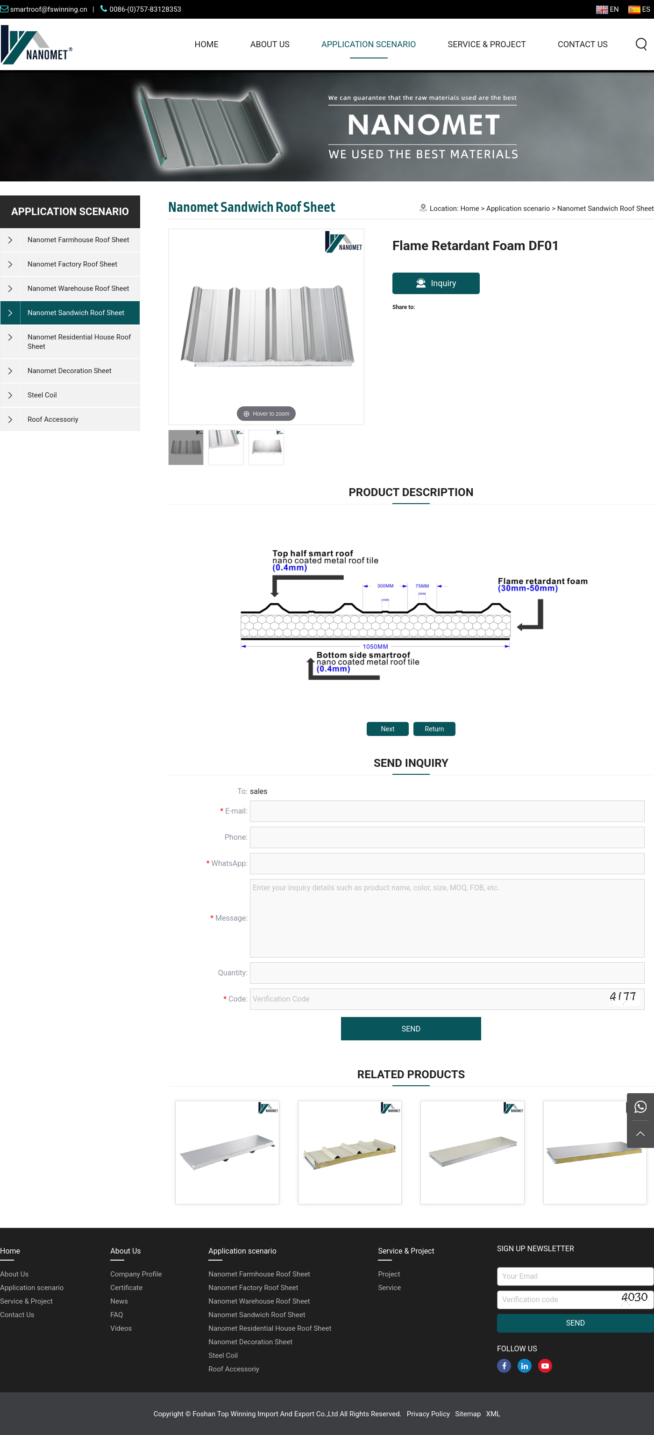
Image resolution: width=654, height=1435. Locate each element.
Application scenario (368, 44)
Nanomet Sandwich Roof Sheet (605, 208)
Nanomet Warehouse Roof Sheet (259, 1301)
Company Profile (136, 1274)
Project (389, 1274)
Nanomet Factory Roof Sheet (253, 1288)
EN (607, 9)
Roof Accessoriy (233, 1369)
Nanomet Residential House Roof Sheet (269, 1328)
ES (639, 9)
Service (389, 1288)
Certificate (126, 1288)
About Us (270, 44)
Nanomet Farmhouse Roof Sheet (259, 1274)
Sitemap (468, 1414)
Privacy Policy (428, 1414)
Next (388, 729)
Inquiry (436, 283)
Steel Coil (223, 1355)
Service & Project (487, 44)
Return (434, 729)
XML (493, 1414)
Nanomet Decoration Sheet (250, 1342)
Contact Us (583, 44)
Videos (121, 1328)
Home (207, 44)
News (119, 1301)
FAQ (116, 1315)
